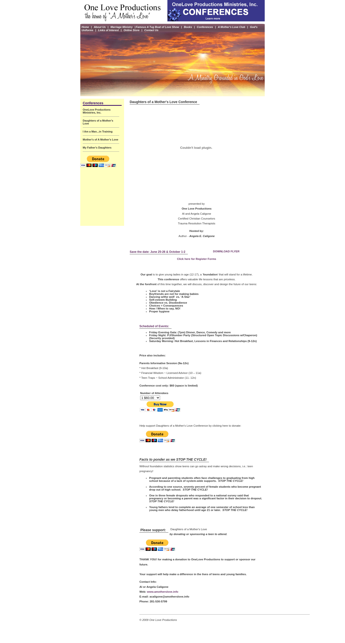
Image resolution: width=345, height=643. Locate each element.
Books (188, 27)
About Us (100, 27)
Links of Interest (108, 31)
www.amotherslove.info (162, 591)
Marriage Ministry (121, 27)
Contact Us (151, 31)
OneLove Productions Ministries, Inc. (96, 111)
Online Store (131, 31)
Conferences (205, 27)
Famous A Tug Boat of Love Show (157, 27)
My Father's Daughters (97, 147)
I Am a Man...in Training (97, 131)
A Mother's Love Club (231, 27)
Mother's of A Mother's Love (100, 139)
